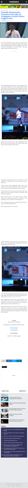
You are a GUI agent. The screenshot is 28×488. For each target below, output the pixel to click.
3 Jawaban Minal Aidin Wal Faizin (10, 440)
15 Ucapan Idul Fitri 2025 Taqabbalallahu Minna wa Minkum (14, 430)
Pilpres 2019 (6, 10)
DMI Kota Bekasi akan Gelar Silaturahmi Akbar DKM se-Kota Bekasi (14, 452)
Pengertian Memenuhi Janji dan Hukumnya (12, 438)
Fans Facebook (14, 330)
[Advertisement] (14, 69)
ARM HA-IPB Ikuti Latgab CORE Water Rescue (13, 442)
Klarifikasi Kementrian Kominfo (14, 296)
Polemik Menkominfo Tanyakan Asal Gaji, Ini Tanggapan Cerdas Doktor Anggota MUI (13, 15)
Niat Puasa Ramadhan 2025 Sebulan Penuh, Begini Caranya (14, 433)
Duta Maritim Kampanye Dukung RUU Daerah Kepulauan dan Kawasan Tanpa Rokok (13, 455)
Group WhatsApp (14, 328)
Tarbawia (14, 2)
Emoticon (4, 366)
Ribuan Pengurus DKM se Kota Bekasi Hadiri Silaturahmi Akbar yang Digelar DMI (13, 445)
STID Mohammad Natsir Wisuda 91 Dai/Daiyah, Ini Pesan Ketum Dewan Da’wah (14, 449)
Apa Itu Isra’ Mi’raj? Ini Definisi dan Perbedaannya (14, 436)
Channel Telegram (14, 327)
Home (2, 10)
